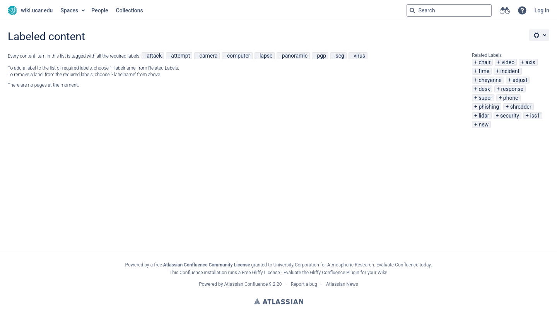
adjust (520, 80)
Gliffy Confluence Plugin (334, 272)
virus (359, 56)
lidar (483, 116)
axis (530, 62)
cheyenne (489, 80)
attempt (180, 56)
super (485, 98)
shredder (520, 107)
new (483, 124)
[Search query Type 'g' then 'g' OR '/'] (449, 10)
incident (510, 71)
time (483, 71)
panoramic (295, 56)
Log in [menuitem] (542, 10)
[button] (522, 10)
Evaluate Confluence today (403, 265)
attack (154, 56)
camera (209, 56)
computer (238, 56)
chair (484, 62)
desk (484, 89)
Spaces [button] (69, 10)
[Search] (412, 10)
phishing (488, 107)
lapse (266, 56)
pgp (321, 56)
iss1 (535, 116)
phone (510, 98)
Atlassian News (342, 284)
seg (339, 56)
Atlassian (278, 301)
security (509, 116)
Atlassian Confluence (246, 284)
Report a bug (304, 284)
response (512, 89)
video (508, 62)
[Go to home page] (30, 10)
